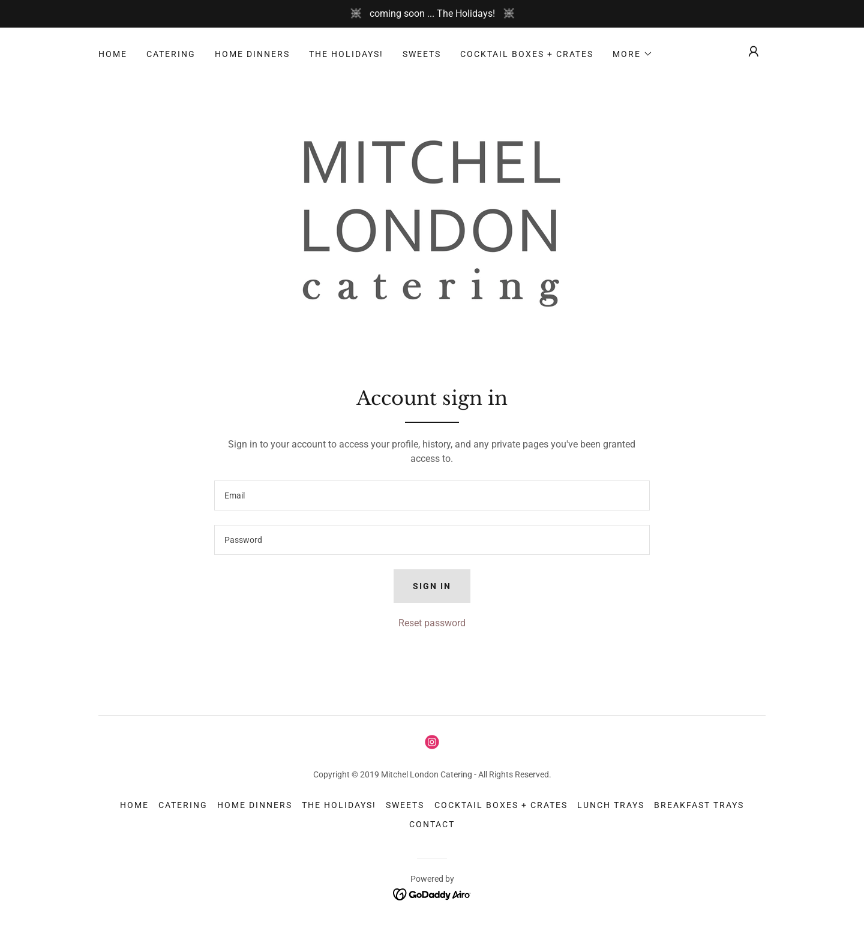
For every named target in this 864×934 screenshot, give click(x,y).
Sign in (432, 586)
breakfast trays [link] (699, 805)
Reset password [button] (432, 623)
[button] (633, 54)
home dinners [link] (252, 54)
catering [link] (171, 54)
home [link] (112, 54)
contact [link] (432, 824)
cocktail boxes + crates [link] (526, 54)
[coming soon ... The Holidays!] (432, 14)
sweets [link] (422, 54)
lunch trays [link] (610, 805)
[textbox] (431, 495)
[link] (432, 221)
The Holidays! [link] (346, 54)
